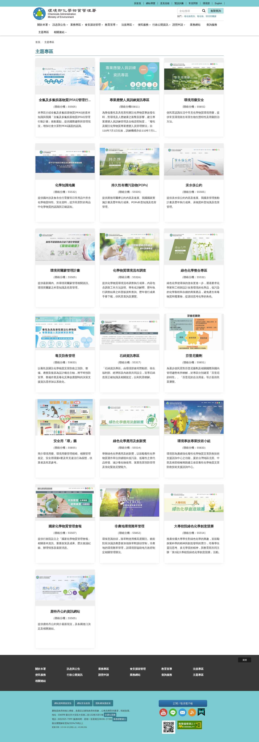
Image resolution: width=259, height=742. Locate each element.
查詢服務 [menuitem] (211, 24)
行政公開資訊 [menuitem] (161, 24)
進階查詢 (215, 10)
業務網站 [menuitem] (195, 24)
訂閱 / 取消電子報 (183, 703)
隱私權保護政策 (103, 703)
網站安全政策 (83, 703)
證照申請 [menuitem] (178, 24)
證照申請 (103, 674)
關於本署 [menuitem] (43, 24)
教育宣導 (166, 668)
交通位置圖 (110, 714)
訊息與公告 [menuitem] (60, 24)
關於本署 (40, 668)
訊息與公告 (73, 668)
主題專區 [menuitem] (43, 32)
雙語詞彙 (179, 3)
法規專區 (198, 668)
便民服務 (40, 674)
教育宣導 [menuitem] (111, 24)
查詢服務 (166, 674)
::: (131, 2)
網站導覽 (150, 3)
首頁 (37, 41)
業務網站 (135, 674)
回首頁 (137, 3)
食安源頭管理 (138, 668)
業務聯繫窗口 (119, 719)
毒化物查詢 (189, 16)
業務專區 (103, 668)
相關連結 (40, 680)
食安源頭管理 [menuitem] (94, 24)
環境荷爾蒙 (211, 16)
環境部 (206, 3)
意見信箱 (164, 3)
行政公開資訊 (75, 674)
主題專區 (49, 41)
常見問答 (193, 3)
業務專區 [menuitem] (76, 24)
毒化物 (200, 16)
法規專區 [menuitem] (127, 24)
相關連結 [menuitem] (60, 32)
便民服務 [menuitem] (144, 24)
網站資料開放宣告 (63, 703)
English (218, 3)
